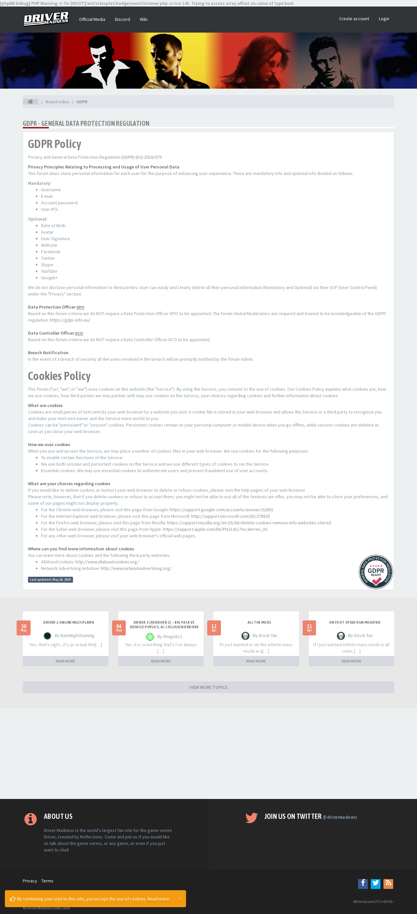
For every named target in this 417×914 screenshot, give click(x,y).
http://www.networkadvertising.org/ (136, 568)
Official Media (92, 19)
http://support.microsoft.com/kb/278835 (230, 516)
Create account (354, 19)
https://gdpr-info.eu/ (70, 320)
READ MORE (65, 661)
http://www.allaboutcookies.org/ (107, 562)
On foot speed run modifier (355, 622)
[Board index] (30, 102)
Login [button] (384, 19)
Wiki (144, 19)
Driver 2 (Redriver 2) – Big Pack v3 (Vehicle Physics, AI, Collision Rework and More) (164, 627)
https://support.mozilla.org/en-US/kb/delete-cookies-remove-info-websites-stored (249, 523)
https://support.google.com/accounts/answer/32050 (221, 510)
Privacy (30, 881)
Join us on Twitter (311, 816)
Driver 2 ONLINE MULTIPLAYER (68, 622)
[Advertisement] (208, 753)
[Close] (179, 898)
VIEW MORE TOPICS (208, 687)
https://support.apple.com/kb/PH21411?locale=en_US (215, 529)
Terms (47, 881)
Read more (158, 899)
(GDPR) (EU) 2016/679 (141, 157)
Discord (122, 19)
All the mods (259, 622)
